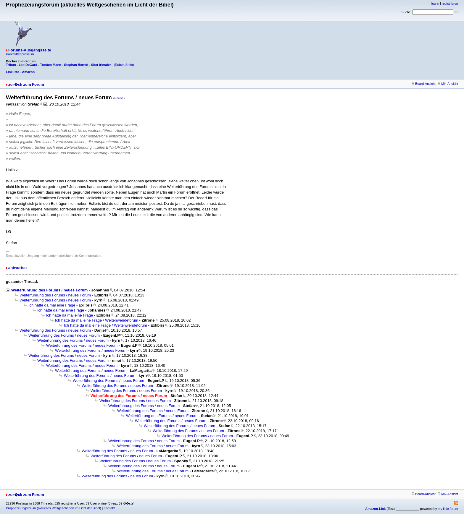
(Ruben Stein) (124, 65)
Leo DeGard (28, 65)
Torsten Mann (50, 65)
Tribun (11, 65)
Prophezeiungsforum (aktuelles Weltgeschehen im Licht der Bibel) (53, 508)
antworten (17, 267)
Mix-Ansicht (448, 83)
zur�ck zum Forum (26, 84)
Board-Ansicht (424, 83)
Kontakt (109, 508)
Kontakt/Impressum (20, 54)
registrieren (450, 3)
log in (435, 3)
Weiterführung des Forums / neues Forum (49, 290)
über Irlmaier (101, 65)
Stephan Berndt (76, 65)
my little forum (448, 508)
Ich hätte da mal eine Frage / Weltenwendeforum (96, 320)
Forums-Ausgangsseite (29, 50)
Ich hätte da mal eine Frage (51, 305)
